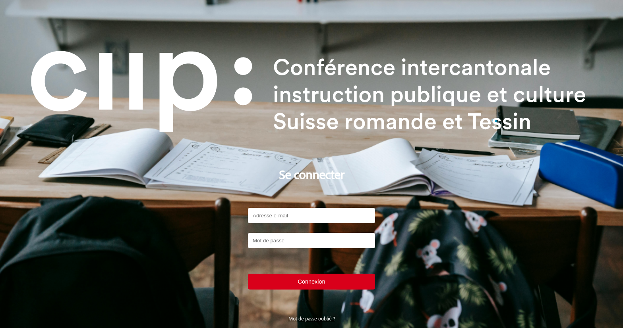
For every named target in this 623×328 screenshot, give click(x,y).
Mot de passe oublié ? (311, 318)
